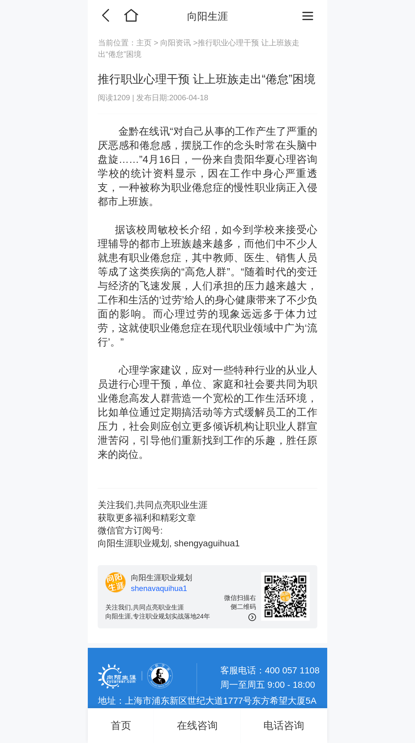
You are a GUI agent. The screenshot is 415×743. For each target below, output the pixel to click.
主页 (145, 42)
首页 (121, 725)
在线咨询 (197, 725)
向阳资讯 (175, 42)
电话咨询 (283, 725)
